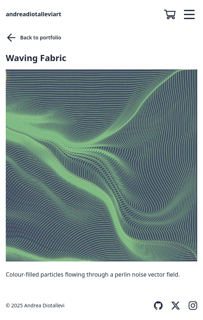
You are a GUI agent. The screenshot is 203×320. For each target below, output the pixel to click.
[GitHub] (154, 305)
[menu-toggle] (189, 14)
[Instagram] (188, 305)
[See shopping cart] (172, 14)
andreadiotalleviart (33, 14)
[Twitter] (171, 305)
